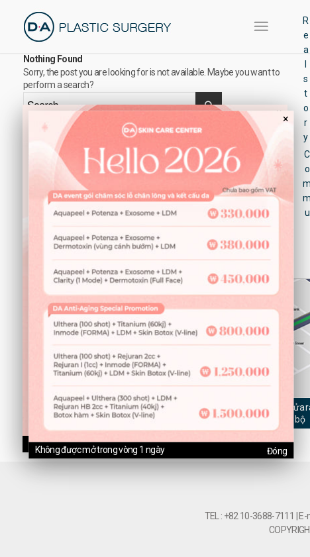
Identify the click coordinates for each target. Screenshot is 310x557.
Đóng (277, 451)
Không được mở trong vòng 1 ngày (99, 449)
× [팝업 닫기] (285, 119)
